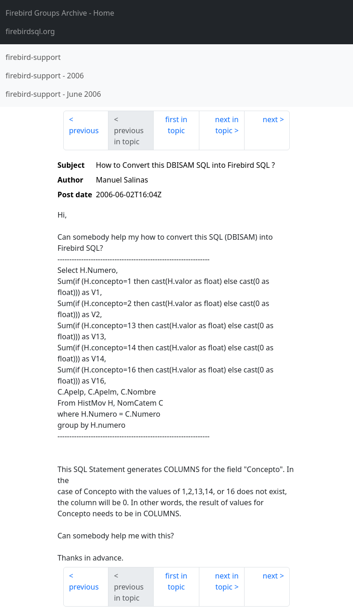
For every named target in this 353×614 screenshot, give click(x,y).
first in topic (176, 125)
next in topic (227, 125)
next (270, 119)
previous (84, 130)
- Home (60, 13)
